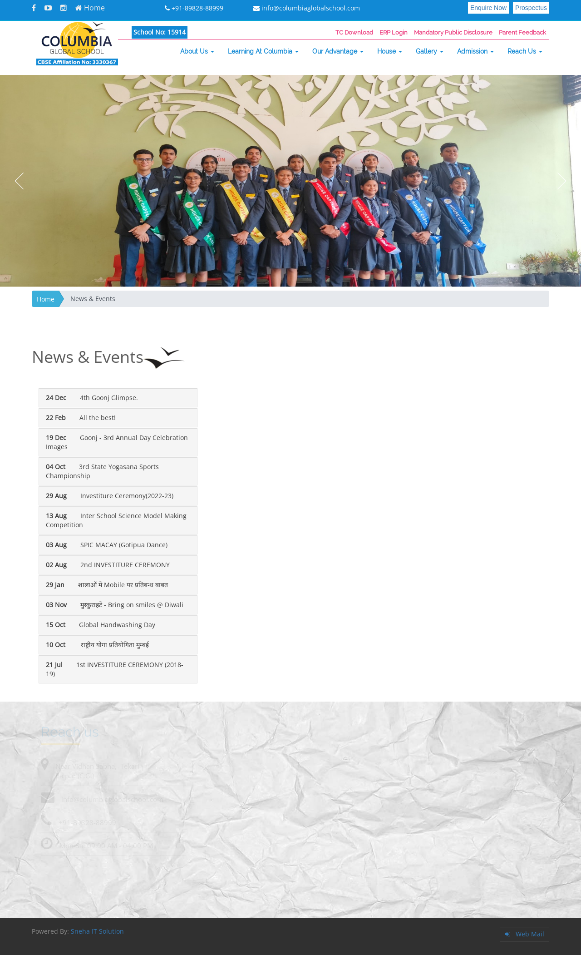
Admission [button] (475, 51)
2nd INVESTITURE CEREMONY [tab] (108, 564)
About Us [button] (197, 51)
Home (90, 8)
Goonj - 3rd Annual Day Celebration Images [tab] (117, 442)
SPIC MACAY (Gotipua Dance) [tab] (106, 544)
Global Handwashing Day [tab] (100, 624)
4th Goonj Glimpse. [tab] (92, 397)
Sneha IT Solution (97, 931)
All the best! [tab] (81, 417)
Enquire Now (488, 7)
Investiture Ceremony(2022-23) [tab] (109, 495)
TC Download (354, 32)
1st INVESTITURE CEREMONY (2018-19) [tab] (114, 669)
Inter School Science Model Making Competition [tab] (116, 520)
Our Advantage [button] (338, 51)
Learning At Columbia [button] (263, 51)
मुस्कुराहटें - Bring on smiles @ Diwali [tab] (114, 604)
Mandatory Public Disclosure (453, 32)
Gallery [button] (429, 51)
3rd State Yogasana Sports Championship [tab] (102, 471)
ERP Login (393, 32)
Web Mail (524, 934)
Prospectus (531, 7)
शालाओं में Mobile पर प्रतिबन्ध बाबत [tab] (107, 584)
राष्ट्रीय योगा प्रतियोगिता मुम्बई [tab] (97, 644)
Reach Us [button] (524, 51)
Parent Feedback (522, 32)
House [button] (389, 51)
